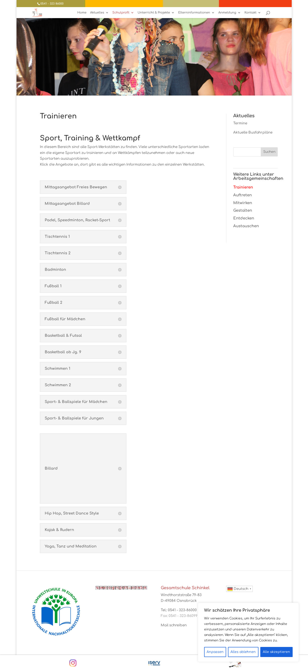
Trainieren (243, 187)
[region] (248, 632)
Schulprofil (120, 12)
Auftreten (242, 195)
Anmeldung (227, 12)
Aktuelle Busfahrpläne (252, 132)
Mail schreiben (174, 625)
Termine (240, 123)
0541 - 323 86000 (52, 3)
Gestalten (242, 210)
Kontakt (250, 12)
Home (81, 12)
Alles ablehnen (243, 652)
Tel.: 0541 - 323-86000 (179, 610)
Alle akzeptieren (276, 652)
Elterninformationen (194, 12)
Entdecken (243, 218)
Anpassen (215, 652)
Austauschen (246, 226)
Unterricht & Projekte (154, 12)
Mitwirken (242, 203)
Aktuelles (97, 12)
